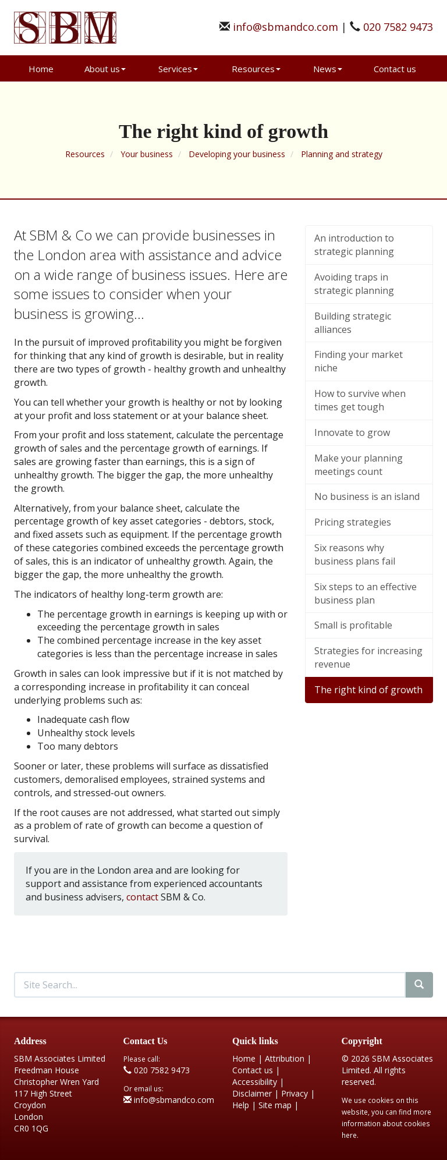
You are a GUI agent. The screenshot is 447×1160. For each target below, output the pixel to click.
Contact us (395, 69)
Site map (275, 1105)
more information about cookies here (386, 1123)
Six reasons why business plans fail (354, 554)
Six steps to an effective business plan (365, 593)
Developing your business (237, 153)
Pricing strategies (352, 522)
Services (178, 69)
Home (41, 69)
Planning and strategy (341, 153)
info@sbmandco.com (285, 27)
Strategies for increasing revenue (368, 657)
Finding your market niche (358, 361)
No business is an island (367, 496)
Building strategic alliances (352, 323)
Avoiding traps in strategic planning (354, 284)
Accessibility (254, 1081)
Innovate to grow (352, 432)
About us (105, 69)
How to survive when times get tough (360, 400)
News (327, 69)
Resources (256, 69)
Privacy (294, 1093)
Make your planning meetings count (358, 465)
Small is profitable (353, 625)
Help (240, 1105)
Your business (146, 153)
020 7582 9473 (398, 27)
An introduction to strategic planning (354, 245)
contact (142, 897)
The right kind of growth (368, 689)
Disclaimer (252, 1093)
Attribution (284, 1058)
